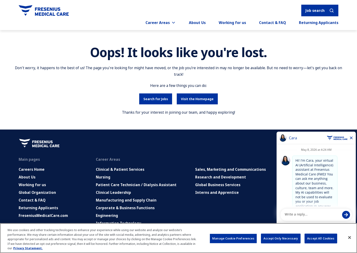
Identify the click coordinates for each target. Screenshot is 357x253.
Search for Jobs (155, 99)
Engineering (107, 215)
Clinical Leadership (113, 192)
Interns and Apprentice (217, 192)
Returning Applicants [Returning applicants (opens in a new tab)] (318, 22)
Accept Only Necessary (280, 238)
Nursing (103, 177)
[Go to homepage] (44, 10)
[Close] (349, 237)
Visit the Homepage (197, 99)
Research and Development (220, 177)
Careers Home (32, 169)
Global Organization (37, 192)
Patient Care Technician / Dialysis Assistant (136, 184)
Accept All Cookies (320, 238)
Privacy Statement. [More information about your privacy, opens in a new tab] (28, 248)
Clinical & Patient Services (120, 169)
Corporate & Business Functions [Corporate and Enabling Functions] (125, 207)
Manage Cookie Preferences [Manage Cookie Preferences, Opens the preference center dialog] (233, 238)
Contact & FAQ (272, 22)
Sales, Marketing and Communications (230, 169)
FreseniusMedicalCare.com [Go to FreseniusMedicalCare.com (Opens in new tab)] (43, 215)
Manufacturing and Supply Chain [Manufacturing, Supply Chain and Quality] (126, 200)
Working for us (232, 22)
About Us (197, 22)
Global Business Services (217, 184)
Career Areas (161, 22)
